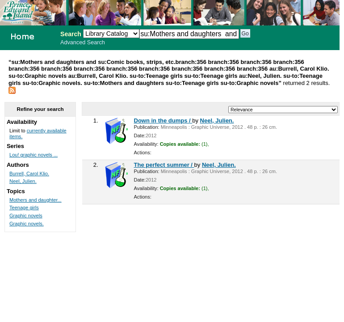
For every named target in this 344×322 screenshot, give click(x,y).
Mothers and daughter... (35, 200)
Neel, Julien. (217, 120)
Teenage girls (24, 207)
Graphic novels (25, 215)
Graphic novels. (26, 223)
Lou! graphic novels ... (33, 154)
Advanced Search (82, 42)
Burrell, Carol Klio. (29, 173)
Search (70, 34)
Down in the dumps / (163, 120)
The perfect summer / (164, 164)
